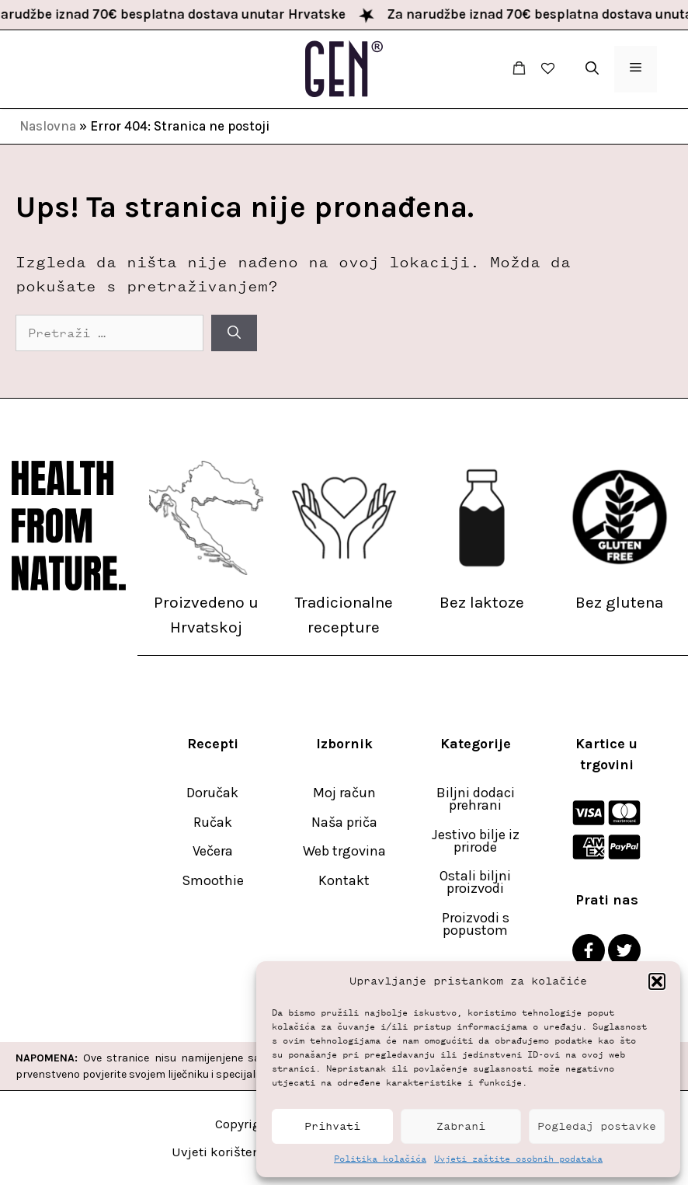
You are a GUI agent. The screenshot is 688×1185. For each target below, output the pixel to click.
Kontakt (344, 880)
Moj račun (344, 792)
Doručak (212, 792)
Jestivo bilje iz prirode (475, 841)
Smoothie (213, 880)
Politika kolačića (380, 1158)
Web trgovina (344, 850)
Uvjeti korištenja (222, 1151)
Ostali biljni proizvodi (475, 882)
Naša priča (344, 822)
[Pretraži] (234, 333)
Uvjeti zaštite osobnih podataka (518, 1158)
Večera (213, 850)
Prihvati (332, 1126)
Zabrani (460, 1126)
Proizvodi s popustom (475, 924)
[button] (657, 981)
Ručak (212, 822)
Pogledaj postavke (596, 1126)
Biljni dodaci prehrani (475, 799)
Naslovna (47, 126)
